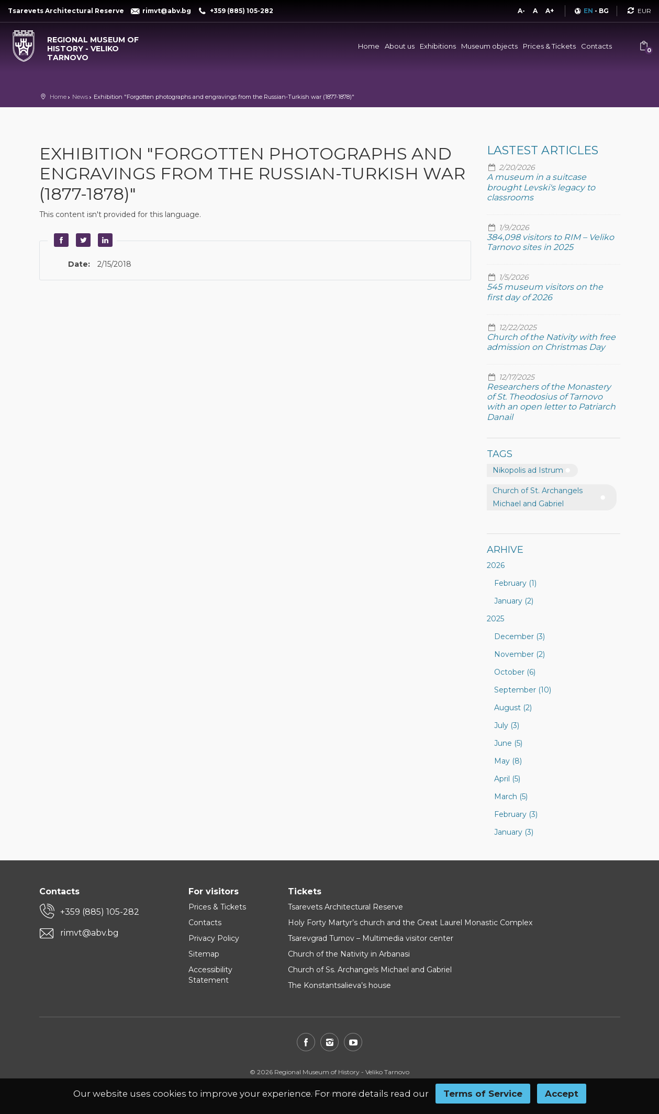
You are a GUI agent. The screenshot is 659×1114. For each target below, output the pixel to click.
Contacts (596, 46)
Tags (499, 454)
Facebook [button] (60, 240)
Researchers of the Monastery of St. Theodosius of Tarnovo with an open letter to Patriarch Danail (551, 402)
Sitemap (203, 954)
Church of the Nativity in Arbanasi (349, 954)
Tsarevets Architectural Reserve (345, 907)
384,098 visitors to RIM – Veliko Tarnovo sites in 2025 (550, 242)
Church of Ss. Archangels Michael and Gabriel (370, 969)
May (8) (508, 761)
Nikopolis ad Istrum (528, 470)
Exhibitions (438, 46)
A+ (549, 11)
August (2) (513, 707)
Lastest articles (542, 150)
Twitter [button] (82, 240)
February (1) (515, 583)
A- (521, 11)
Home (368, 46)
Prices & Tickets (549, 46)
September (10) (522, 690)
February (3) (516, 814)
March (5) (511, 796)
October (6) (514, 672)
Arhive (505, 549)
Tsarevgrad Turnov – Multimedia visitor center (370, 938)
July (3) (506, 725)
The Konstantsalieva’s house (339, 985)
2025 (495, 618)
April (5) (507, 778)
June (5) (508, 743)
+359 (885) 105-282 (99, 912)
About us (400, 46)
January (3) (513, 832)
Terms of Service (482, 1093)
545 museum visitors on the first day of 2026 (545, 292)
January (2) (513, 601)
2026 (496, 565)
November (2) (519, 654)
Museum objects (489, 46)
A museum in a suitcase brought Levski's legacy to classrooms (541, 187)
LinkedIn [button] (104, 240)
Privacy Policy (213, 938)
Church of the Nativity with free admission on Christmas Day (551, 342)
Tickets (304, 891)
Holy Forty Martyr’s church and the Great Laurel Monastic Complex (410, 922)
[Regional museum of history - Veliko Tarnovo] (82, 46)
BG (604, 11)
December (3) (519, 636)
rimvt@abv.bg (89, 933)
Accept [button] (561, 1093)
